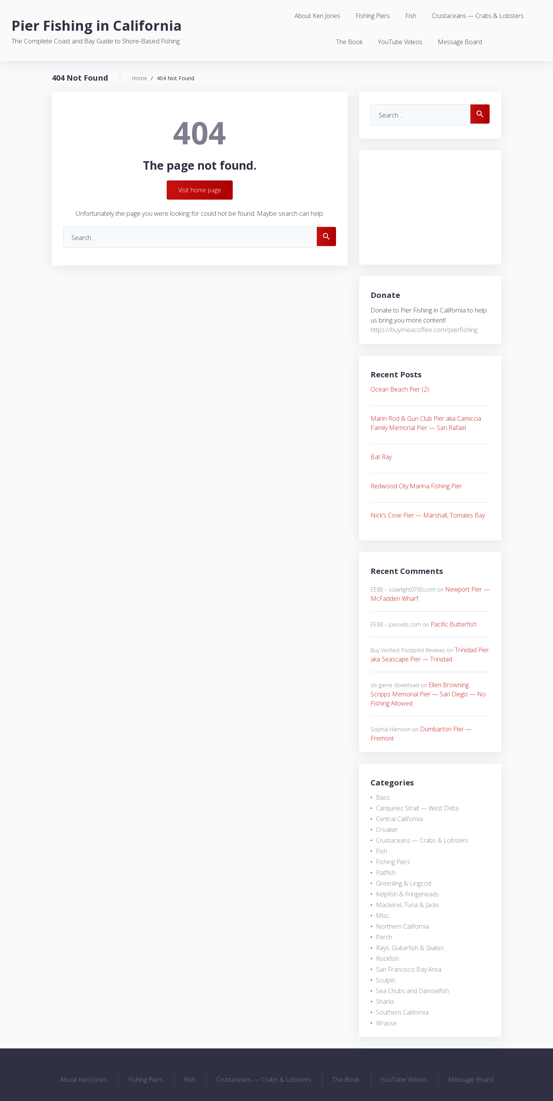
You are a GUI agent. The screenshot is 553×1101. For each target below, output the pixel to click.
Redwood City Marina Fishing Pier (416, 486)
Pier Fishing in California (97, 25)
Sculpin (385, 980)
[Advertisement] (430, 207)
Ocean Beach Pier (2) (400, 389)
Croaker (387, 829)
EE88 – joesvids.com (396, 624)
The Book (349, 42)
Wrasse (386, 1023)
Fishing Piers (373, 16)
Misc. (383, 915)
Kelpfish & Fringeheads (407, 894)
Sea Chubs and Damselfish (412, 991)
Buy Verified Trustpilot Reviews (408, 650)
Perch (384, 937)
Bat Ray (381, 457)
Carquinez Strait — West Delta (417, 808)
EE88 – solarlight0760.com (403, 589)
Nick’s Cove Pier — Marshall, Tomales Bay (428, 515)
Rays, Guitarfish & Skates (410, 948)
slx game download (395, 685)
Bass (383, 797)
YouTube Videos (400, 42)
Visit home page (199, 190)
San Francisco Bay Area (408, 969)
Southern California (402, 1012)
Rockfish (387, 958)
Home (139, 78)
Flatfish (386, 872)
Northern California (402, 926)
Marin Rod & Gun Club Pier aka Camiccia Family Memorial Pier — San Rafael (426, 423)
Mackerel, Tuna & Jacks (407, 905)
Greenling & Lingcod (403, 883)
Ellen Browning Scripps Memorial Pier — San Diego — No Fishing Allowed (428, 694)
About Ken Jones (317, 16)
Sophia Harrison (391, 729)
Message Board (460, 42)
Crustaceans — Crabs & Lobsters (478, 16)
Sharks (385, 1001)
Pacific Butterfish (453, 624)
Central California (399, 819)
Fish (410, 16)
